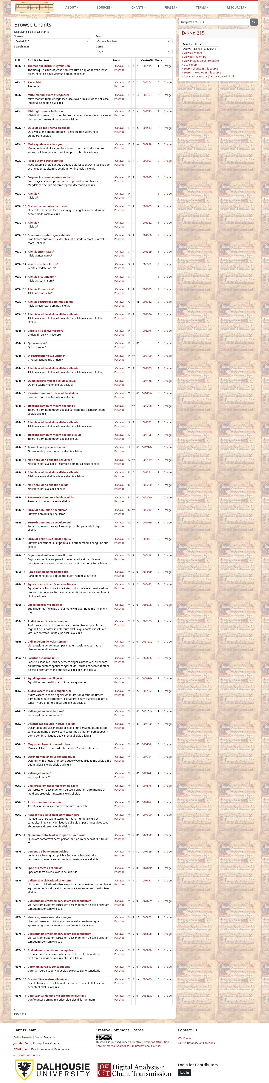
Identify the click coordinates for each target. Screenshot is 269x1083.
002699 (147, 206)
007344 (147, 756)
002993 (147, 160)
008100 (147, 355)
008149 (147, 460)
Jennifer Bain (22, 1043)
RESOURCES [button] (235, 7)
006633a (147, 604)
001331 (147, 472)
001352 (147, 301)
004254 (147, 82)
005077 (147, 539)
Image (168, 66)
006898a (147, 966)
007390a (147, 835)
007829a (147, 868)
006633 (147, 584)
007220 (147, 485)
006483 (147, 979)
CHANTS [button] (137, 7)
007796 (147, 435)
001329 (147, 251)
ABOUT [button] (70, 7)
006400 (147, 724)
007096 (147, 658)
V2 (129, 522)
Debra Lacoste (22, 1037)
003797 (147, 95)
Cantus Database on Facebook (196, 1043)
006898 (147, 950)
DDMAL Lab (20, 1049)
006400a (147, 744)
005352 (147, 264)
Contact (185, 1038)
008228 (147, 406)
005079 (147, 522)
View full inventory (195, 57)
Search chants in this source (201, 68)
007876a (147, 802)
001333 (147, 368)
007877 (147, 880)
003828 (147, 144)
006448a (147, 572)
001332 (147, 222)
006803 (147, 917)
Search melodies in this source (202, 72)
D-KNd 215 (193, 33)
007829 (147, 851)
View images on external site (201, 60)
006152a (147, 711)
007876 (147, 785)
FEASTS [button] (170, 7)
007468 (147, 380)
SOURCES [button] (103, 7)
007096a (147, 678)
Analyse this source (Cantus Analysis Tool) (209, 76)
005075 (147, 177)
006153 (147, 621)
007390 (147, 814)
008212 (147, 510)
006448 (147, 555)
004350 (147, 235)
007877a (147, 901)
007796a (147, 447)
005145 (147, 66)
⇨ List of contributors (26, 1055)
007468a (147, 393)
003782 (147, 111)
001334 (147, 314)
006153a (147, 641)
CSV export (190, 64)
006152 (147, 691)
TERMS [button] (201, 7)
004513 (147, 128)
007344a (147, 773)
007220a (147, 497)
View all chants (193, 53)
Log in (184, 1072)
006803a (147, 933)
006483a (147, 995)
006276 (147, 330)
